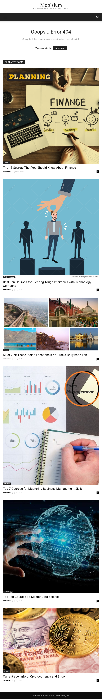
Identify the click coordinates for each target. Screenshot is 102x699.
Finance (6, 163)
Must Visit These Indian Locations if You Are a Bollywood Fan (45, 355)
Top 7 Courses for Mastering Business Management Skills (43, 488)
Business (7, 484)
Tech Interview (9, 277)
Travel (6, 350)
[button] (98, 17)
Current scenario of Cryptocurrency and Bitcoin (35, 676)
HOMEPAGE (59, 48)
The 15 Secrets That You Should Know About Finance (39, 167)
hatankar (6, 171)
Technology (8, 592)
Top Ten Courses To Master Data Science (31, 597)
